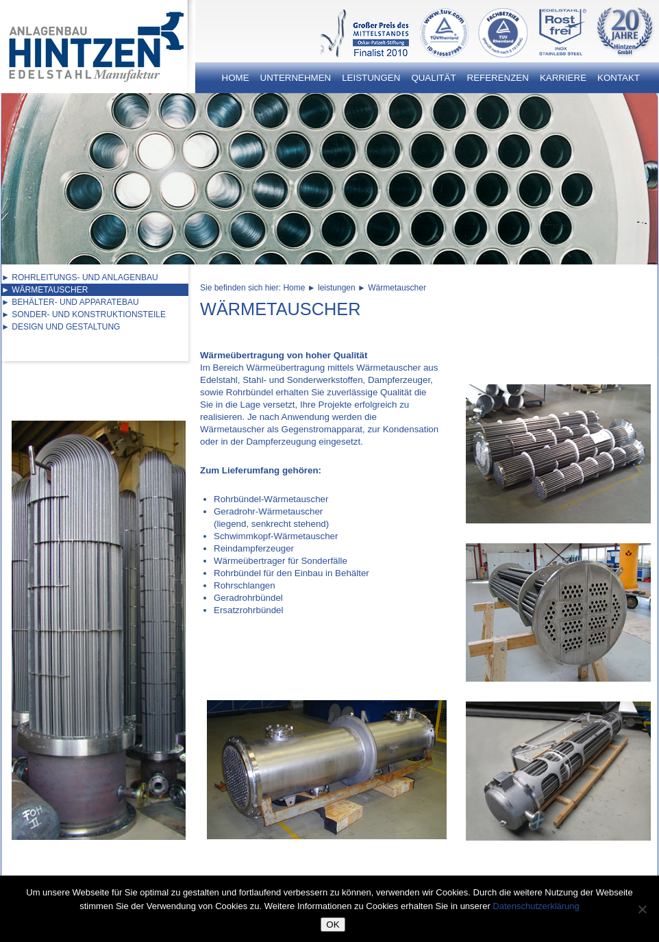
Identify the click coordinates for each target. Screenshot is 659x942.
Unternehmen (296, 78)
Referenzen (498, 78)
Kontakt (618, 78)
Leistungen (371, 78)
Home (235, 78)
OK (332, 924)
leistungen (337, 288)
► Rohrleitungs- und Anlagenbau (79, 277)
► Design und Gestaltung (60, 327)
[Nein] (642, 909)
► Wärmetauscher (44, 290)
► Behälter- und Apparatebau (70, 302)
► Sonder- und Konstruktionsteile (83, 314)
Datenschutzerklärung (536, 906)
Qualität (433, 78)
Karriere (563, 78)
